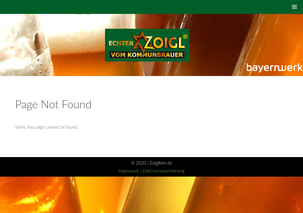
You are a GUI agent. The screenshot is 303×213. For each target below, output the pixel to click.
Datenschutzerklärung (163, 170)
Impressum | (130, 170)
